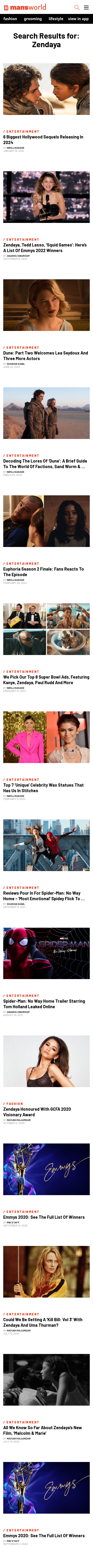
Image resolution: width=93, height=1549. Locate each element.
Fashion (10, 18)
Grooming (33, 18)
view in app (78, 18)
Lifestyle (56, 18)
